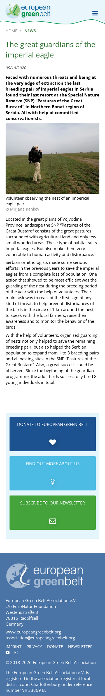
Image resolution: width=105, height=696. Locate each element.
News (30, 30)
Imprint (14, 646)
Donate (55, 646)
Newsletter (80, 646)
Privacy (34, 646)
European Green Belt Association (64, 662)
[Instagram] (16, 652)
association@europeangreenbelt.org (40, 637)
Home (11, 30)
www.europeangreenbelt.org (33, 632)
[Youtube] (7, 652)
